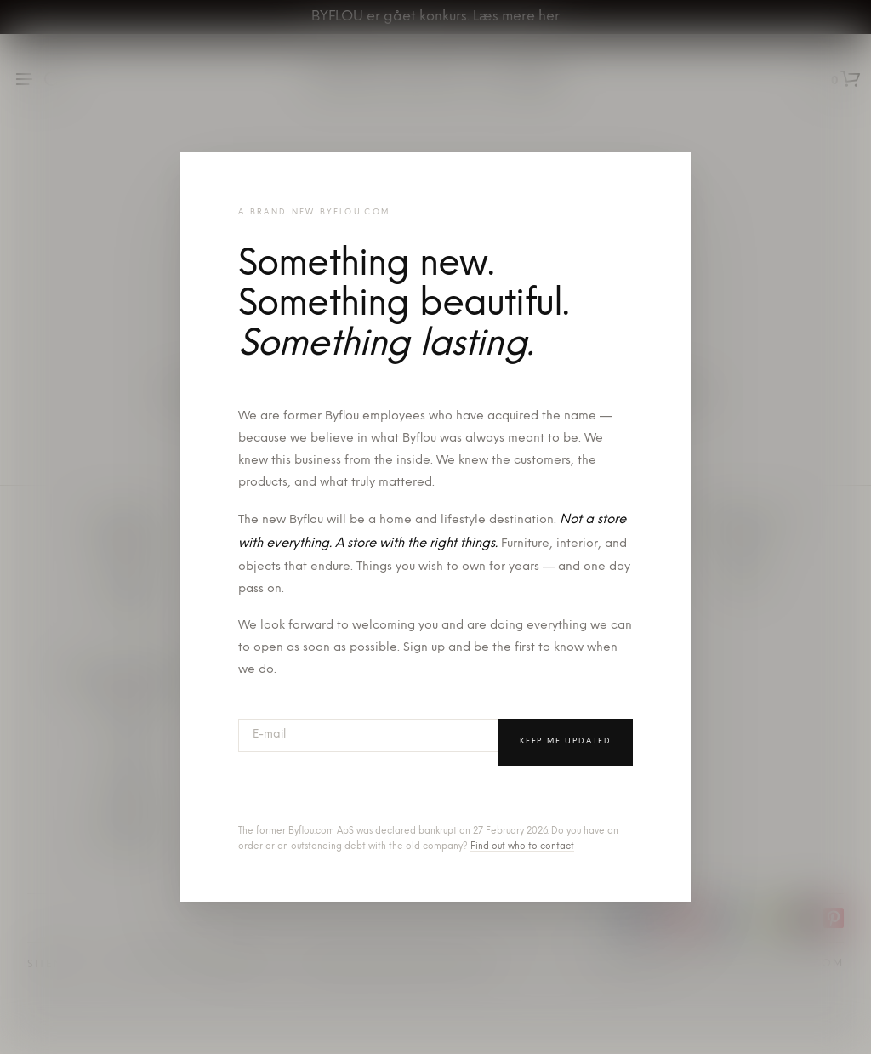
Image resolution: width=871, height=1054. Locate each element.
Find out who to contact (522, 847)
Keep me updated (566, 741)
